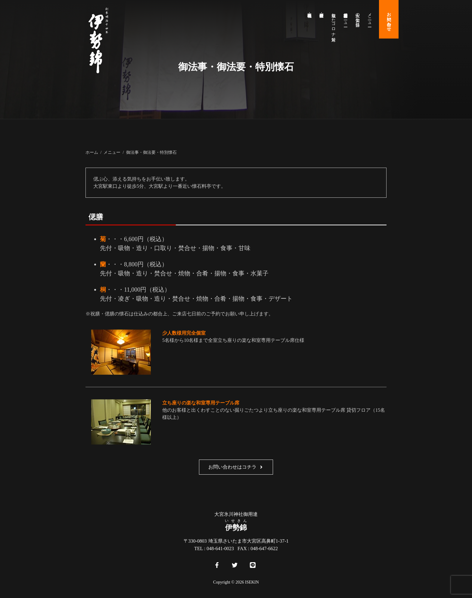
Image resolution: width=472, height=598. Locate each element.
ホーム (91, 152)
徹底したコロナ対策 (333, 22)
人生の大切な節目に (357, 17)
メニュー (369, 17)
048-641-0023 (220, 548)
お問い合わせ (389, 19)
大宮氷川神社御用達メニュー (345, 17)
